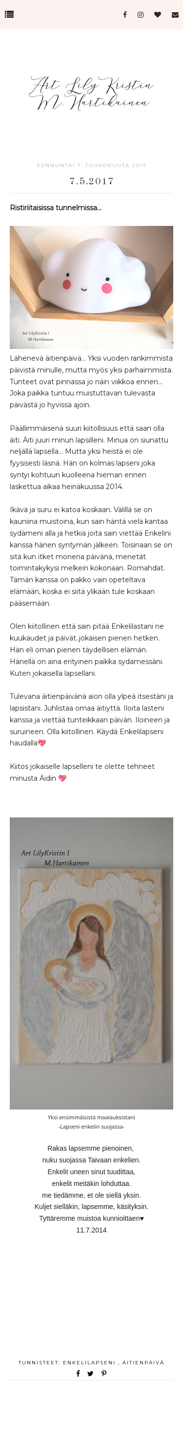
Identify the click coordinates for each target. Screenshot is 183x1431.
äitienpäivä (143, 1362)
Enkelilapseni (90, 1362)
